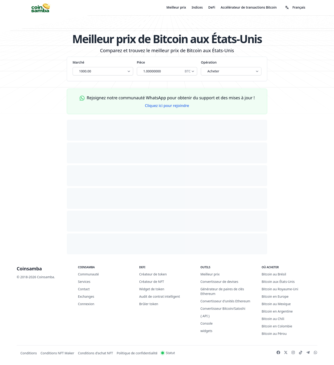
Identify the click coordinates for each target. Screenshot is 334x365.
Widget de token (151, 289)
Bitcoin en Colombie (277, 326)
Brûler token (148, 304)
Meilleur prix (176, 7)
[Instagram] (293, 352)
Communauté (88, 274)
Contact (84, 289)
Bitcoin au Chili (273, 319)
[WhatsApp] (315, 352)
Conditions (28, 353)
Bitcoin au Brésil (274, 274)
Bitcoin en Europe (275, 296)
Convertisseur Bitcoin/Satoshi (222, 308)
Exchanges (86, 296)
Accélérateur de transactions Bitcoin (249, 7)
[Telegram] (308, 352)
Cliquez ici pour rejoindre (167, 105)
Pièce (141, 62)
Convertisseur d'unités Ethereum (225, 301)
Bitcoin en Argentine (277, 311)
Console (206, 323)
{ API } (205, 316)
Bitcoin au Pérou (274, 333)
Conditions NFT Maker (57, 353)
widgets (206, 331)
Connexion (86, 304)
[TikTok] (300, 352)
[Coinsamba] (41, 8)
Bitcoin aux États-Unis (278, 281)
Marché (78, 62)
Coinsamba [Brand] (29, 268)
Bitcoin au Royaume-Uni (280, 289)
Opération (209, 62)
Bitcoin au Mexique (276, 304)
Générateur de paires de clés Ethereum (222, 291)
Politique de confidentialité (137, 353)
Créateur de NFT (151, 281)
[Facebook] (278, 352)
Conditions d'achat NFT (95, 353)
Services (84, 281)
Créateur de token (153, 274)
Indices (197, 7)
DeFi (211, 7)
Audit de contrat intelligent (159, 296)
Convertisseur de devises (219, 281)
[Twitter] (286, 352)
